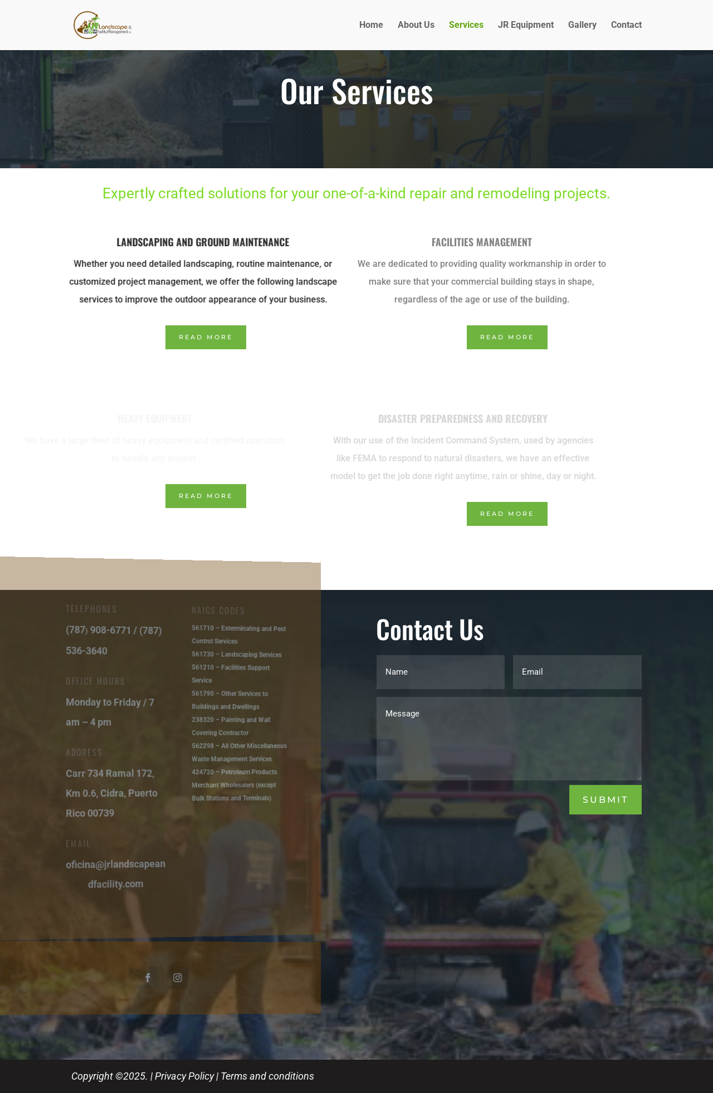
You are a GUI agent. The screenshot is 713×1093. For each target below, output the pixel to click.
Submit (605, 799)
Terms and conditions (267, 1076)
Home (371, 25)
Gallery (582, 25)
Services (466, 25)
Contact (626, 25)
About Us (416, 25)
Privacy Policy (184, 1076)
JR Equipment (526, 25)
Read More (206, 337)
